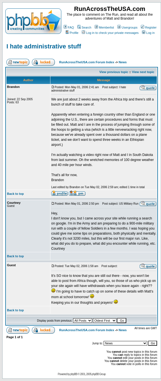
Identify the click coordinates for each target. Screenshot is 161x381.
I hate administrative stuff (43, 46)
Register (149, 27)
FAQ (69, 27)
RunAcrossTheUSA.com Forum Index (86, 62)
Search (84, 27)
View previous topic (113, 72)
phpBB (73, 374)
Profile (72, 32)
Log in (148, 32)
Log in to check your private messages (110, 32)
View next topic (143, 72)
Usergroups (127, 27)
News (123, 62)
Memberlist (104, 27)
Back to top (15, 193)
